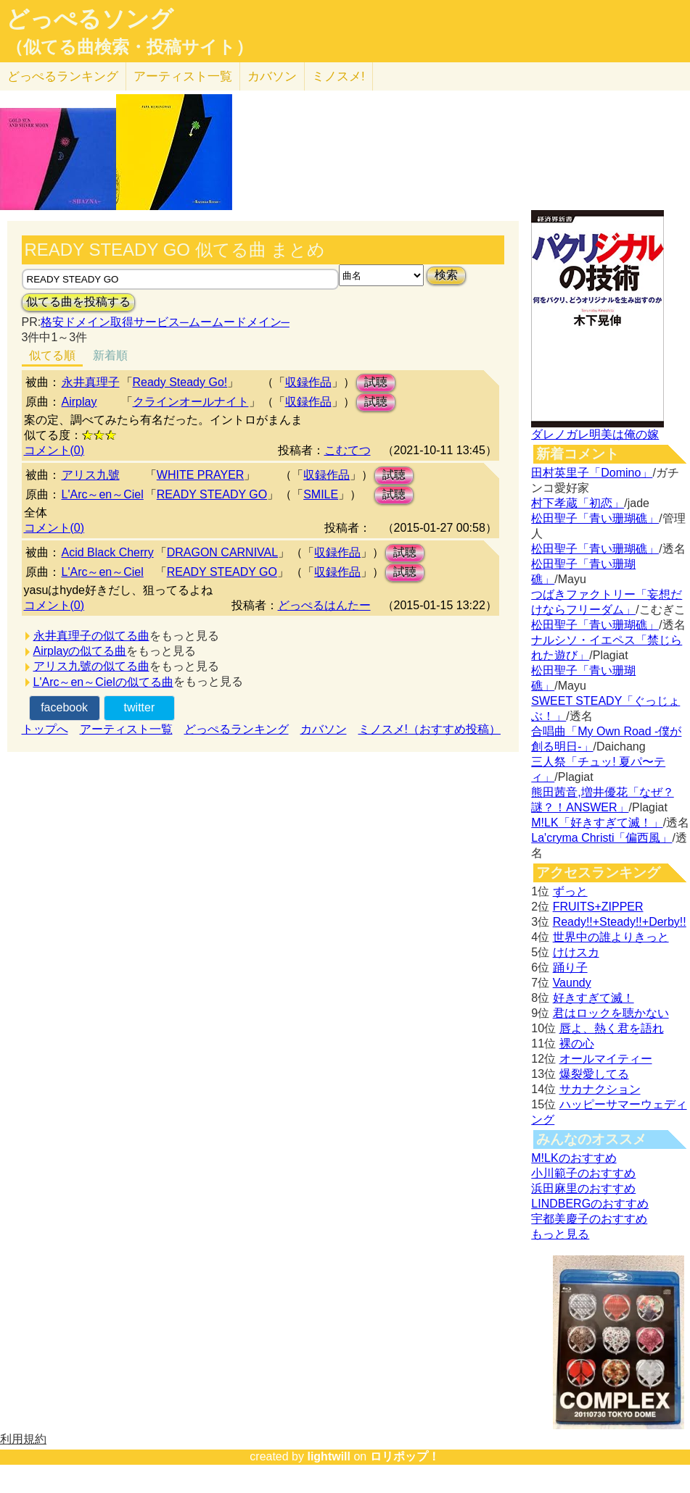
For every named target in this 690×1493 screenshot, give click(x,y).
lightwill (328, 1456)
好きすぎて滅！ (593, 998)
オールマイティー (605, 1059)
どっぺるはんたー (324, 605)
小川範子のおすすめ (583, 1173)
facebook (64, 707)
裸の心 (576, 1043)
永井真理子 (91, 382)
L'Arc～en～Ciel (103, 494)
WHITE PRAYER (201, 475)
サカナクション (600, 1089)
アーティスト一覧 (126, 729)
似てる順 (52, 355)
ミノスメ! (338, 76)
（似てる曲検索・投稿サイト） (129, 47)
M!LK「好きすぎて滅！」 (596, 822)
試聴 (375, 382)
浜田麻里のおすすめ (583, 1188)
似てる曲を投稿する (78, 302)
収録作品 (308, 382)
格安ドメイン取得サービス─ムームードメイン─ (165, 322)
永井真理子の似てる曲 (91, 636)
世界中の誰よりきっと (611, 937)
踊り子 (570, 967)
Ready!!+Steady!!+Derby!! (619, 922)
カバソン (272, 76)
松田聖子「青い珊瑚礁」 (595, 518)
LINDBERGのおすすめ (590, 1203)
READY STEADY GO (212, 494)
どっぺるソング (89, 19)
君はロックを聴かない (611, 1013)
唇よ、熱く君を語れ (611, 1028)
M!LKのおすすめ (573, 1158)
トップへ (45, 729)
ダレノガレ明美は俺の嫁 (595, 434)
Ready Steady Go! (180, 382)
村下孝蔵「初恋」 (577, 503)
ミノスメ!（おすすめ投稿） (429, 729)
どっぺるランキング (236, 729)
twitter (139, 707)
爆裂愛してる (594, 1074)
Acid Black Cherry (108, 552)
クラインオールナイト (191, 402)
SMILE (320, 494)
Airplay (79, 402)
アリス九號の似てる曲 (91, 666)
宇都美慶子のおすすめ (589, 1219)
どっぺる (62, 76)
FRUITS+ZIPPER (598, 906)
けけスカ (576, 952)
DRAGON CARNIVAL (223, 552)
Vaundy (572, 982)
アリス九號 (91, 475)
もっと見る (560, 1234)
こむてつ (347, 450)
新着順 (110, 355)
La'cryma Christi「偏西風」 (601, 838)
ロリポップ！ (405, 1456)
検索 (446, 275)
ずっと (570, 891)
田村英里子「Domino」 (591, 473)
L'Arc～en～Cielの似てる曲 (103, 682)
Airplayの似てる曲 (80, 651)
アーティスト (183, 76)
